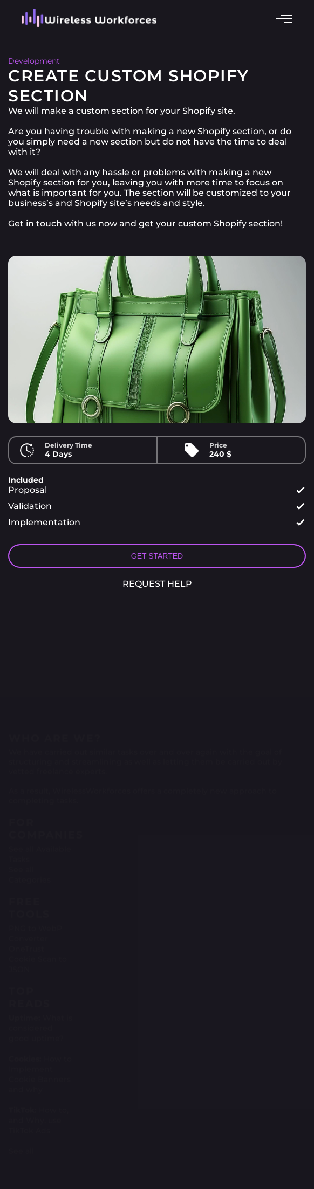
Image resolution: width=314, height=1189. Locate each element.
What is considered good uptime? (40, 1022)
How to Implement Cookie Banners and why (40, 1068)
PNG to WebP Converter (35, 928)
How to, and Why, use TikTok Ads (39, 1114)
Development (34, 61)
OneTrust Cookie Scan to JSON (38, 953)
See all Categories (30, 869)
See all (21, 1145)
